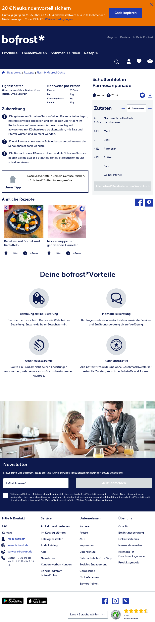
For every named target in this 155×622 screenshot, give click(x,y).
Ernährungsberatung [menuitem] (131, 532)
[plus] (149, 108)
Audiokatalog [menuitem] (49, 545)
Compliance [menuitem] (87, 571)
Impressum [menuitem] (86, 545)
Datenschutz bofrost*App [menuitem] (95, 558)
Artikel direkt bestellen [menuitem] (55, 526)
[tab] (128, 61)
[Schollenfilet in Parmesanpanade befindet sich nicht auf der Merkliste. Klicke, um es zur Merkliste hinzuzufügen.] (142, 95)
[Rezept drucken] (150, 95)
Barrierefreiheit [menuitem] (88, 583)
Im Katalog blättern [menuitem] (53, 532)
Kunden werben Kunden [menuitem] (56, 564)
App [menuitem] (43, 551)
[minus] (123, 108)
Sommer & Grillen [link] (65, 53)
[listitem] (45, 125)
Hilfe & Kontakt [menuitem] (143, 37)
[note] (66, 253)
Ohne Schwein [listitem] (19, 93)
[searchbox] (4, 62)
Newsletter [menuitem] (48, 558)
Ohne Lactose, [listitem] (10, 90)
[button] (125, 13)
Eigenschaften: (13, 86)
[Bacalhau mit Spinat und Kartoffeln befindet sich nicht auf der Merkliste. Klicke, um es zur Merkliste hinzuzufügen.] (39, 209)
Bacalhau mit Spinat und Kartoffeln (22, 243)
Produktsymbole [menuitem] (128, 562)
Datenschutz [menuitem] (87, 551)
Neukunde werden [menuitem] (130, 545)
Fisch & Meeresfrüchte (51, 72)
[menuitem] (10, 53)
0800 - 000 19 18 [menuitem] (16, 558)
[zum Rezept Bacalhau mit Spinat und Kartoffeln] (23, 221)
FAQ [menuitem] (5, 526)
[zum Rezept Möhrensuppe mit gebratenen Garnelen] (66, 221)
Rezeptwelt (14, 72)
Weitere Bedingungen (59, 19)
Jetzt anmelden (114, 483)
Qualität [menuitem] (123, 526)
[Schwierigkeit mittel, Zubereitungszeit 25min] (111, 95)
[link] (24, 40)
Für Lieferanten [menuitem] (89, 577)
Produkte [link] (10, 53)
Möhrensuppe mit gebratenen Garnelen (62, 243)
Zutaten (103, 108)
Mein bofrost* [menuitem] (13, 539)
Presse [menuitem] (83, 532)
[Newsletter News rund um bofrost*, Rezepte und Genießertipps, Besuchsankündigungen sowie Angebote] (77, 484)
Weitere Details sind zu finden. (94, 500)
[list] (77, 337)
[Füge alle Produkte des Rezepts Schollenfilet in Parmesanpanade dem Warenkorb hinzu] (122, 186)
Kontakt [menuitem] (7, 532)
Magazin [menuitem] (112, 37)
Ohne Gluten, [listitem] (25, 90)
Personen (138, 108)
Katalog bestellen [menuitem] (52, 539)
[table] (123, 148)
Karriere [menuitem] (125, 37)
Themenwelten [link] (34, 53)
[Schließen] (151, 4)
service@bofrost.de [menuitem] (17, 552)
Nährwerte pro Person (63, 86)
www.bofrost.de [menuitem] (15, 545)
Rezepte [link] (91, 53)
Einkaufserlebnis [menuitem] (128, 539)
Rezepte (29, 72)
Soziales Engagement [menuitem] (93, 564)
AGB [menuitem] (82, 539)
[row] (67, 90)
